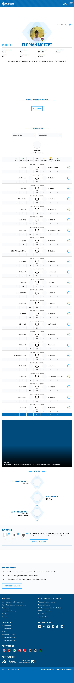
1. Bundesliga (6, 626)
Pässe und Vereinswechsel (46, 602)
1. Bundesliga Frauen (8, 637)
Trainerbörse (42, 614)
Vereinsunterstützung (9, 611)
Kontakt (4, 617)
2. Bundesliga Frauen (8, 640)
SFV (3, 669)
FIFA (17, 669)
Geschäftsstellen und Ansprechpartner (14, 605)
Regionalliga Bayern (8, 634)
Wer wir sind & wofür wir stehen (12, 602)
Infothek (5, 614)
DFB (8, 669)
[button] (3, 45)
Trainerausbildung (44, 605)
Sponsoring (6, 608)
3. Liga (4, 631)
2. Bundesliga (6, 629)
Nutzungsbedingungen (47, 669)
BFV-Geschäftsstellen (44, 611)
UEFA (12, 669)
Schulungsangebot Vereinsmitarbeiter (50, 608)
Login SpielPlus (43, 617)
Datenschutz (59, 669)
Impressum (69, 669)
